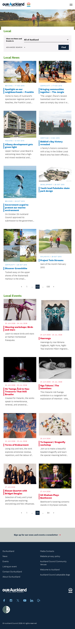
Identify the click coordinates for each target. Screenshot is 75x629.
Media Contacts (47, 551)
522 (37, 286)
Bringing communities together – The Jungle (52, 91)
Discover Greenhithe (16, 268)
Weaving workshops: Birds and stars (19, 328)
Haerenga (45, 338)
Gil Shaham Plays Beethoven (49, 496)
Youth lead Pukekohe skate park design (55, 189)
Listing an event (10, 566)
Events (6, 561)
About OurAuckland (11, 576)
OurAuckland (8, 551)
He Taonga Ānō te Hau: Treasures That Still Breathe (17, 392)
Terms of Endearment (17, 445)
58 (37, 512)
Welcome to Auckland (50, 569)
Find (63, 47)
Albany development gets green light (19, 146)
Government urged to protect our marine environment (16, 208)
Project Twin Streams (52, 260)
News (5, 556)
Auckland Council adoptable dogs (55, 574)
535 (48, 286)
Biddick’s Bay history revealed (51, 143)
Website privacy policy (50, 556)
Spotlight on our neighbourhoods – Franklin (19, 91)
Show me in (14, 39)
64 (48, 512)
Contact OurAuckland (12, 571)
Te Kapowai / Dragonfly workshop (52, 443)
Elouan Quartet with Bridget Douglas (16, 492)
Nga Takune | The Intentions (49, 387)
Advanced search (16, 47)
